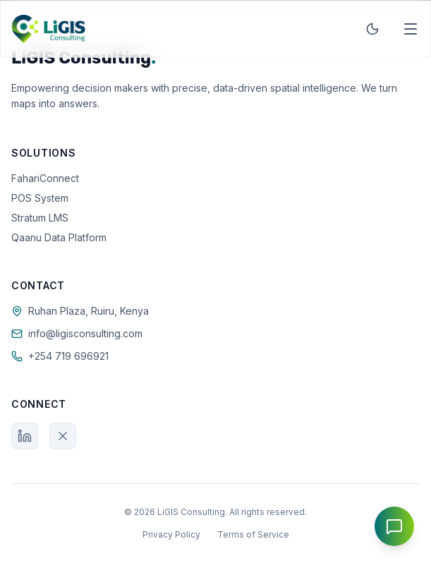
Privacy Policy (171, 534)
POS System (39, 198)
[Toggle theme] (372, 29)
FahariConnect (45, 178)
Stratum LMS (39, 218)
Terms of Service (253, 534)
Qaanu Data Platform (59, 237)
